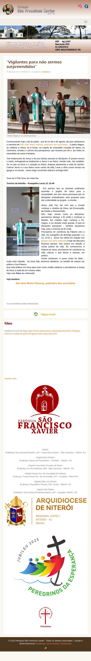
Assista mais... (11, 378)
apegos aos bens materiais (53, 241)
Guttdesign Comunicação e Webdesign (54, 643)
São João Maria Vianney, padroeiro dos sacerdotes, (44, 144)
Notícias (45, 72)
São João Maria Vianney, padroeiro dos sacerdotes (45, 283)
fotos (18, 273)
